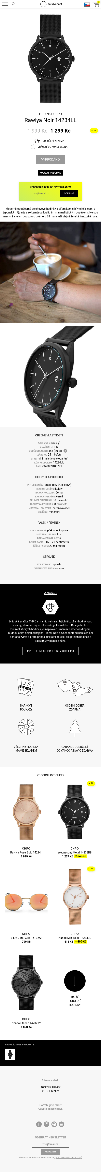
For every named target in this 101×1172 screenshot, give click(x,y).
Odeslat (69, 193)
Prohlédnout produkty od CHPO (50, 651)
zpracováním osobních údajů (68, 1157)
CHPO (57, 114)
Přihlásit (50, 1151)
